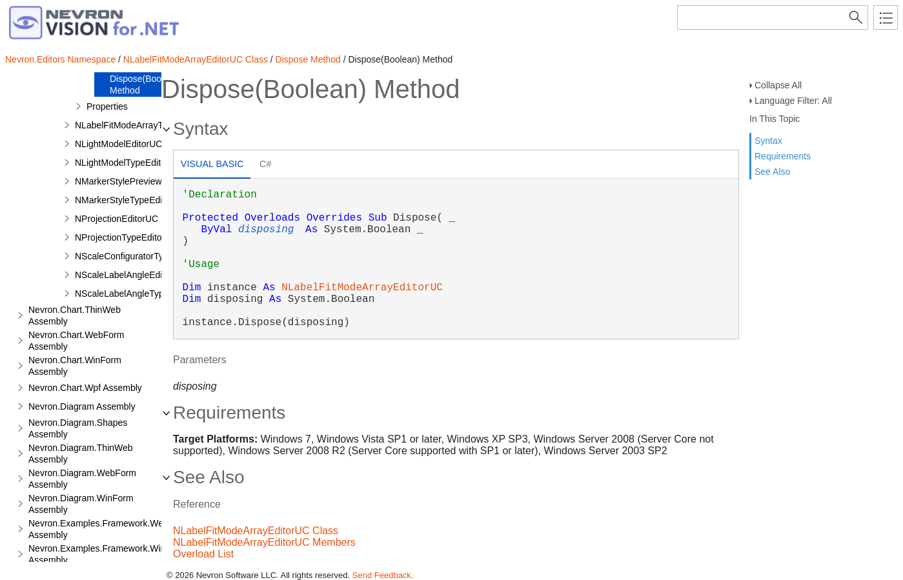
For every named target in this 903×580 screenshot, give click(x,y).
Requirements (783, 156)
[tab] (212, 165)
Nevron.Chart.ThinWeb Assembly (74, 315)
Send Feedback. (383, 575)
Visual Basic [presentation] (212, 164)
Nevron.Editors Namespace (60, 59)
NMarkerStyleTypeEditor (124, 200)
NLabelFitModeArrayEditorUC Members (264, 542)
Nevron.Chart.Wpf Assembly (85, 388)
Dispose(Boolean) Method (145, 84)
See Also (772, 171)
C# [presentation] (265, 164)
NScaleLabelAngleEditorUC (130, 275)
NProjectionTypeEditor (120, 237)
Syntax (768, 140)
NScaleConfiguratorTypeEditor (136, 256)
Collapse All (778, 85)
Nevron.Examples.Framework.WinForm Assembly (107, 554)
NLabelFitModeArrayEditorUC (362, 288)
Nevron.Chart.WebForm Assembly (76, 341)
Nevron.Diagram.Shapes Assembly (77, 428)
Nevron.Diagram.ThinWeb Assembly (80, 454)
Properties (107, 106)
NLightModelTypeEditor (122, 162)
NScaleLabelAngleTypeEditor (133, 293)
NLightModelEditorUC (118, 144)
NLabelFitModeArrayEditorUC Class (195, 59)
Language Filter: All (793, 100)
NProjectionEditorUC (116, 219)
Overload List (203, 553)
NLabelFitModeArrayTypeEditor (138, 125)
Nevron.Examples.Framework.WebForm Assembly (108, 529)
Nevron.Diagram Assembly (82, 406)
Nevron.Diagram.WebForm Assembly (82, 479)
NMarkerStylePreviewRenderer (137, 181)
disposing (266, 229)
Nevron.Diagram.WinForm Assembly (81, 504)
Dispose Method (308, 59)
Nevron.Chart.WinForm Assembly (74, 366)
